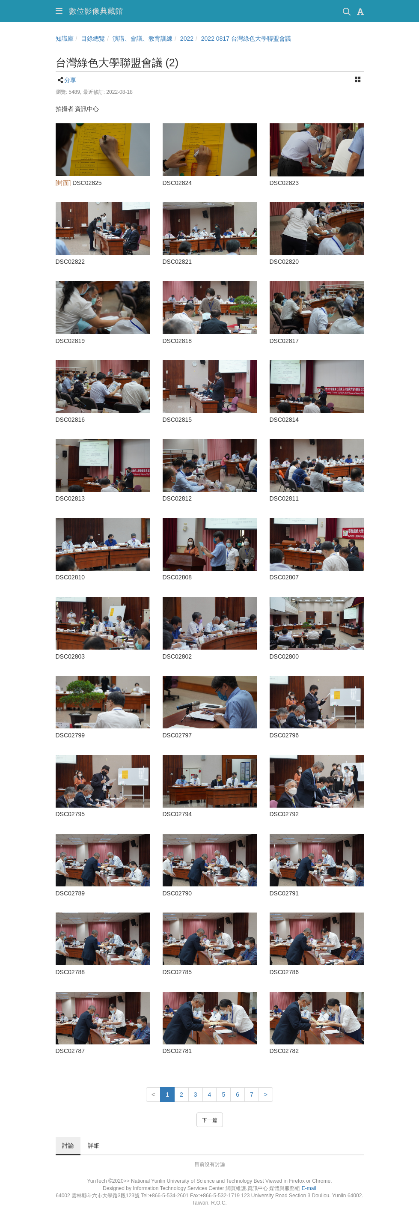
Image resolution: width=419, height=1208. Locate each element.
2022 (186, 38)
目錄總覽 (93, 38)
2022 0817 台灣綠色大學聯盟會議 (246, 38)
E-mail (309, 1188)
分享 (70, 80)
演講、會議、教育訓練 (142, 38)
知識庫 (65, 38)
